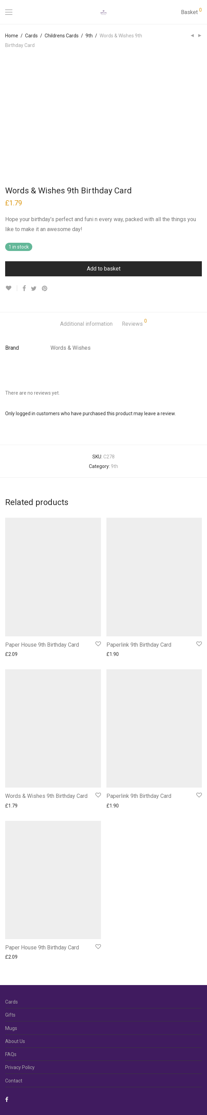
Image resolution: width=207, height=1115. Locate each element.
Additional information (86, 324)
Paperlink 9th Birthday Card (138, 645)
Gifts (10, 1015)
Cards (31, 35)
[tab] (86, 324)
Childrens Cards (62, 35)
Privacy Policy (20, 1067)
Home (11, 35)
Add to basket (103, 268)
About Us (15, 1041)
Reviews (134, 323)
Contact (13, 1080)
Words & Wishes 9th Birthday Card (46, 796)
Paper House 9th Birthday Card (42, 645)
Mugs (11, 1028)
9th (89, 35)
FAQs (10, 1054)
